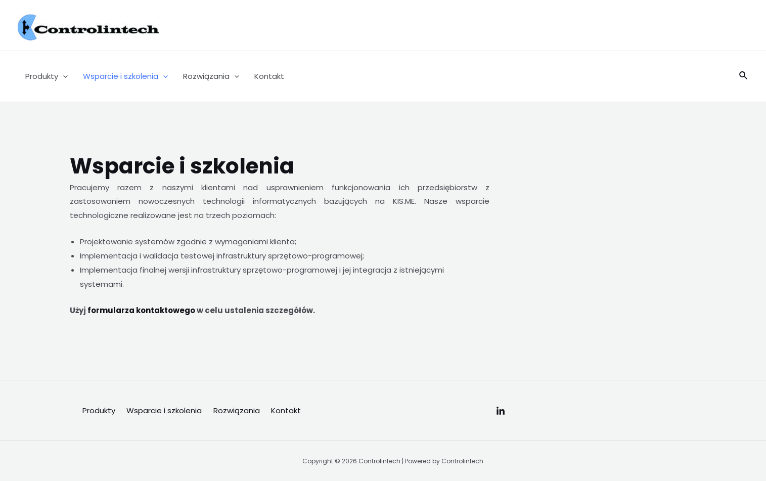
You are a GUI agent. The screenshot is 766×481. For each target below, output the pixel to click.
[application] (63, 76)
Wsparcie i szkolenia (125, 76)
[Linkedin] (500, 411)
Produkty (46, 76)
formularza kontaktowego (140, 310)
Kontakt (269, 76)
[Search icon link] (743, 76)
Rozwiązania (211, 76)
